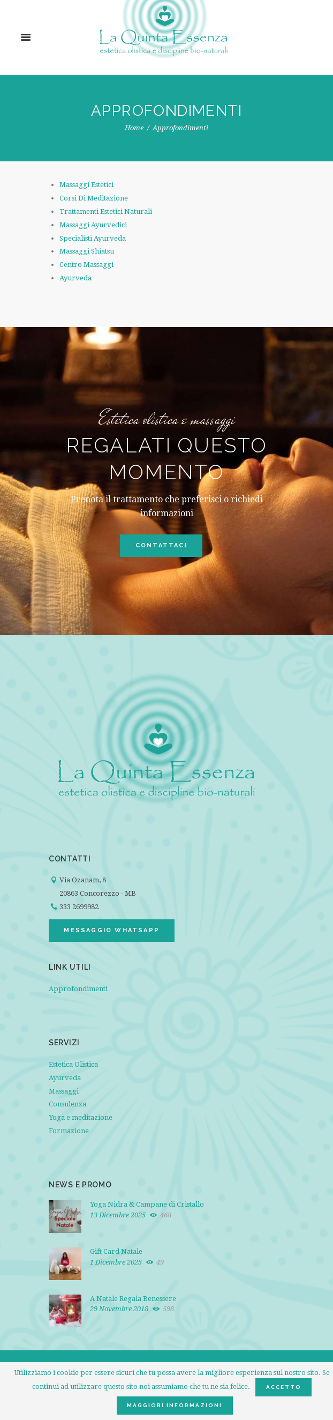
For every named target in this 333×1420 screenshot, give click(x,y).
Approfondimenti (78, 989)
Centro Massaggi (86, 265)
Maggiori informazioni (174, 1405)
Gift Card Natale (116, 1251)
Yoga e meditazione (80, 1117)
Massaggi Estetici (86, 185)
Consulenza (67, 1104)
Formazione (69, 1131)
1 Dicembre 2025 (116, 1262)
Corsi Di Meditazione (93, 198)
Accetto (283, 1387)
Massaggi (64, 1091)
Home (134, 128)
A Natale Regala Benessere (133, 1299)
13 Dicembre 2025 (118, 1215)
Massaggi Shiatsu (86, 251)
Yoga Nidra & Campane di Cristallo (147, 1204)
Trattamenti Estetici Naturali (105, 211)
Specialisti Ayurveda (92, 238)
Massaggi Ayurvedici (93, 225)
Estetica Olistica (73, 1064)
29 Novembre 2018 (119, 1309)
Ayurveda (75, 278)
